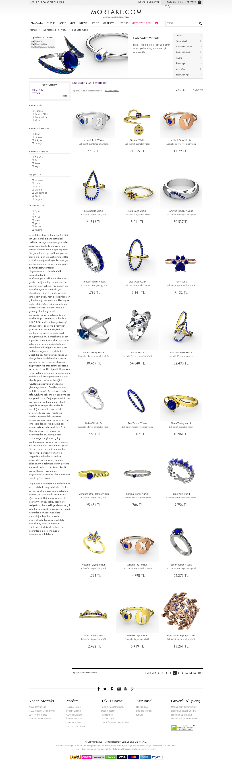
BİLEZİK (83, 23)
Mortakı (33, 30)
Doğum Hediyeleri (184, 52)
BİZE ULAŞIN (57, 2)
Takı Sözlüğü (107, 718)
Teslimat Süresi (73, 707)
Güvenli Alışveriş (74, 715)
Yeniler (179, 35)
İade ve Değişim (74, 718)
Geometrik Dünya (184, 47)
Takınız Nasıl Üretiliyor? (112, 707)
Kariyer (139, 715)
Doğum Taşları (108, 711)
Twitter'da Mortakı (105, 689)
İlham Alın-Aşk (182, 75)
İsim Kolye (180, 63)
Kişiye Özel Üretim (38, 707)
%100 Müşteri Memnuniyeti (42, 711)
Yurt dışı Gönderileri (76, 726)
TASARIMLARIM (172, 2)
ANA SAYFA (37, 23)
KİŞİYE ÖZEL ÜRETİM (142, 23)
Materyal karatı (39, 128)
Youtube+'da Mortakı (125, 689)
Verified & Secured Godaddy (183, 728)
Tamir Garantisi (73, 722)
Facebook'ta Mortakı (99, 689)
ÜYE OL (141, 2)
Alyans (179, 58)
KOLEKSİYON (109, 23)
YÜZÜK (51, 23)
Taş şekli (35, 174)
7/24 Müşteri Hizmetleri (40, 718)
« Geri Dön (150, 672)
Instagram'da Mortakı (119, 689)
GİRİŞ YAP (154, 2)
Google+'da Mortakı (133, 689)
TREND (124, 23)
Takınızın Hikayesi (122, 749)
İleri (185, 89)
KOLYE (62, 23)
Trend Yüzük (181, 41)
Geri (178, 89)
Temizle (64, 96)
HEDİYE (95, 23)
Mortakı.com (116, 13)
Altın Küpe (180, 69)
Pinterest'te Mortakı (112, 689)
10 (186, 672)
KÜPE (72, 23)
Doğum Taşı (37, 205)
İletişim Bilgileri (73, 711)
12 (194, 672)
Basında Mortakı (144, 711)
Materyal (35, 105)
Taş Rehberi (107, 715)
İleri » (200, 672)
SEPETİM (191, 2)
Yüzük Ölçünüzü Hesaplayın (115, 722)
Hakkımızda (142, 707)
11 (190, 672)
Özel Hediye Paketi (38, 715)
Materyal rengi (38, 151)
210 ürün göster (112, 90)
